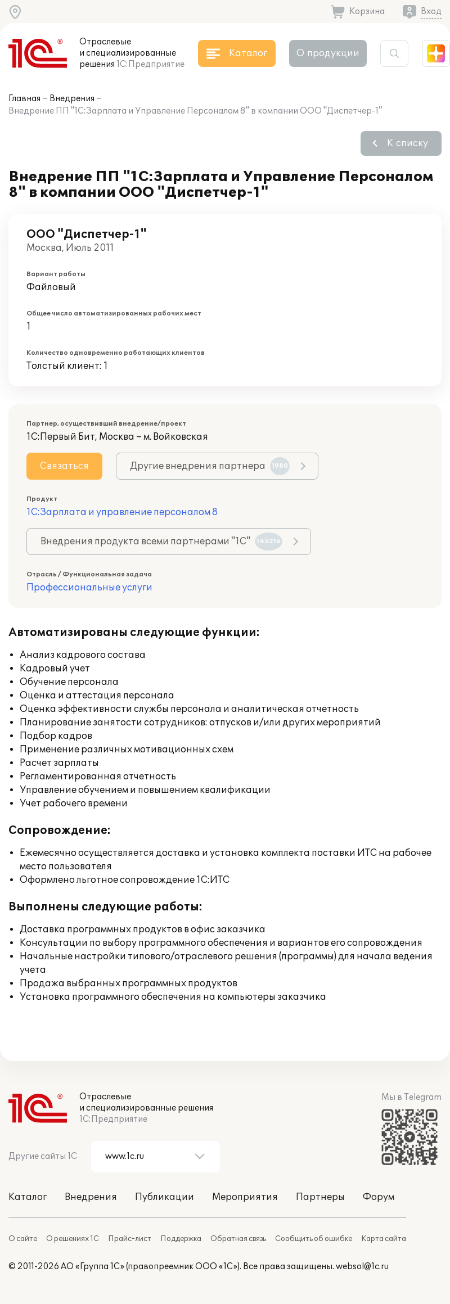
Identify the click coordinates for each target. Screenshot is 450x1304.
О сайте (22, 1238)
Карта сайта (383, 1238)
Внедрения (72, 98)
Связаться (64, 466)
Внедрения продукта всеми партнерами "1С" (161, 542)
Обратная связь (238, 1238)
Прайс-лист (129, 1238)
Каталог (27, 1197)
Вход (431, 11)
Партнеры (320, 1197)
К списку (407, 143)
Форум (378, 1197)
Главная (24, 98)
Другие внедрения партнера (210, 466)
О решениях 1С (72, 1238)
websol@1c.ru (362, 1266)
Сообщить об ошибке (313, 1238)
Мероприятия (245, 1197)
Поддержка (180, 1238)
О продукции (327, 53)
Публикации (164, 1197)
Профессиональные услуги (89, 587)
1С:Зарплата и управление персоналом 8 (122, 512)
